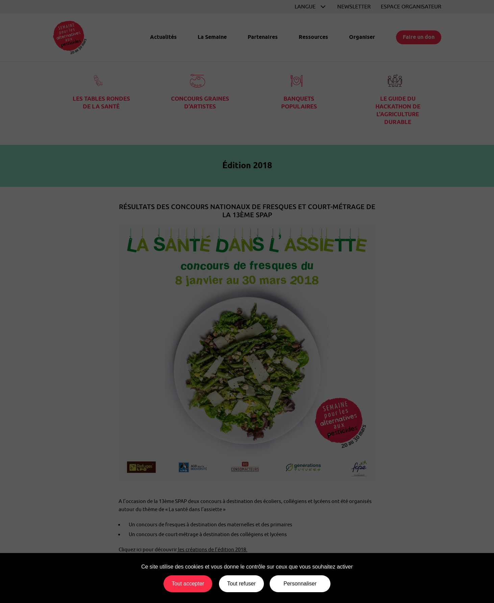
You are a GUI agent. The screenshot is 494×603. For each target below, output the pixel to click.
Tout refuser (241, 583)
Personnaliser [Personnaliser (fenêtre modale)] (300, 583)
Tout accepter (188, 583)
